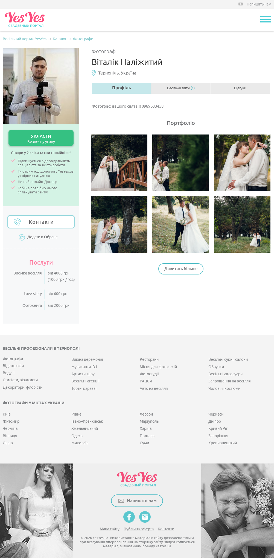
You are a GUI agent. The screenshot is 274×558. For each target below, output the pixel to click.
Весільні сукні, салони (228, 359)
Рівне (76, 414)
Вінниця (10, 436)
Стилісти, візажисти (20, 380)
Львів (8, 443)
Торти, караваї (84, 388)
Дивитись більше (180, 268)
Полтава (147, 436)
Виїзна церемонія (87, 359)
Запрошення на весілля (229, 381)
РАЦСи (146, 381)
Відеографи (13, 366)
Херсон (146, 414)
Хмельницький (84, 428)
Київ (7, 414)
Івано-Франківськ (87, 421)
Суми (144, 443)
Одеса (77, 436)
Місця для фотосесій (158, 367)
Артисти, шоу (83, 374)
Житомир (11, 421)
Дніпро (214, 421)
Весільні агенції (85, 381)
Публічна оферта (139, 529)
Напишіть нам (259, 4)
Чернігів (10, 428)
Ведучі (8, 373)
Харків (146, 428)
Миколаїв (80, 443)
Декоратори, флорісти (22, 387)
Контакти (41, 221)
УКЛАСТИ (41, 138)
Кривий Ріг (218, 428)
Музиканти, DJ (84, 367)
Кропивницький (222, 443)
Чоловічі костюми (224, 388)
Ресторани (149, 359)
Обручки (216, 367)
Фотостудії (149, 374)
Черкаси (215, 414)
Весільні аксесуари (225, 374)
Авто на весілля (154, 388)
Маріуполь (149, 421)
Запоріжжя (218, 436)
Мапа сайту (109, 529)
